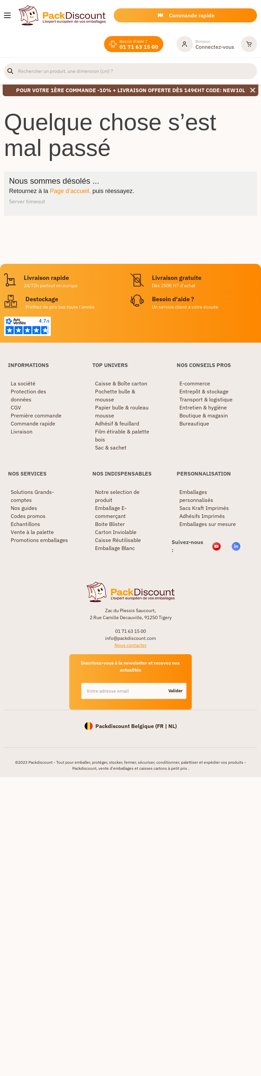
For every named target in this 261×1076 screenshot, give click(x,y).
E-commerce (194, 383)
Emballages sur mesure (207, 524)
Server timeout (27, 201)
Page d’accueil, (70, 191)
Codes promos (28, 516)
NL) (172, 726)
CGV (16, 407)
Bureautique (194, 423)
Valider (175, 691)
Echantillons (25, 524)
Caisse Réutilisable (118, 540)
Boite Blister (110, 524)
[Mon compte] (205, 44)
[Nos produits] (7, 15)
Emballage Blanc (115, 548)
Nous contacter (130, 645)
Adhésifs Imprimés (202, 516)
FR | (162, 726)
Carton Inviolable (116, 532)
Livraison (21, 431)
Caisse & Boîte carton (121, 383)
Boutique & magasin (203, 415)
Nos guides (24, 508)
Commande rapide (33, 423)
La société (23, 383)
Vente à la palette (32, 532)
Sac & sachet (110, 447)
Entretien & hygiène (203, 407)
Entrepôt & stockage (204, 391)
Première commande (36, 415)
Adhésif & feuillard (117, 423)
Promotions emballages (39, 540)
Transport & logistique (206, 399)
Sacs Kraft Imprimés (204, 508)
